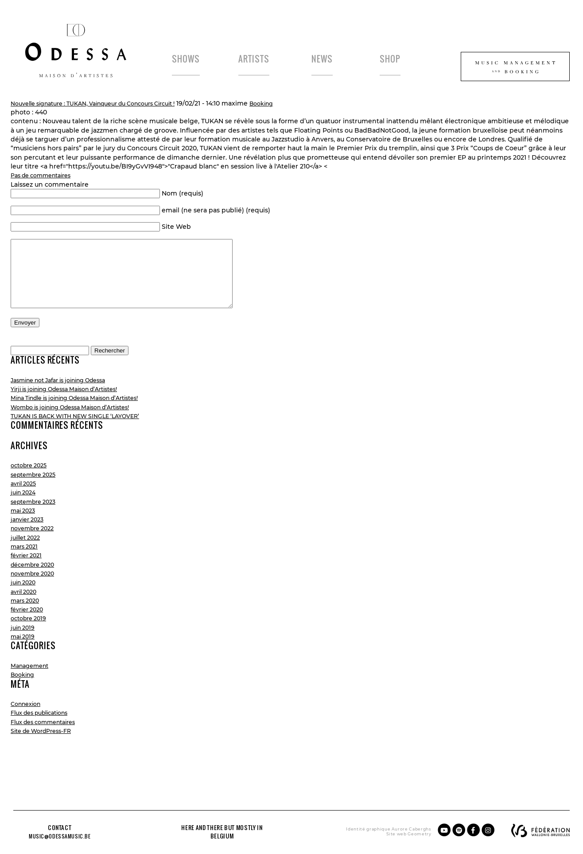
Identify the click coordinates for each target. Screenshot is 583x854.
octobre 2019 (31, 642)
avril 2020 (26, 615)
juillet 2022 (28, 560)
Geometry (399, 833)
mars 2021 (26, 570)
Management (32, 689)
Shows (193, 59)
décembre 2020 (36, 588)
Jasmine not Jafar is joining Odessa (67, 403)
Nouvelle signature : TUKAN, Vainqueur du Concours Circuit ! (106, 113)
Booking (290, 113)
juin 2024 (25, 516)
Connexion (28, 727)
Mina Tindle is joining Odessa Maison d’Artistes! (86, 421)
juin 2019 (24, 650)
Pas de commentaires (46, 185)
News (329, 59)
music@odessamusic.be (64, 835)
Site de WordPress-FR (46, 754)
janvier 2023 (30, 543)
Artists (261, 59)
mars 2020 (27, 623)
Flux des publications (44, 736)
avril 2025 (25, 507)
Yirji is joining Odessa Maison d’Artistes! (74, 412)
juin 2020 (25, 606)
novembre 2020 (36, 596)
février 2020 (29, 633)
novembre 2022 (36, 552)
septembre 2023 (37, 525)
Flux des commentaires (48, 745)
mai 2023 (25, 533)
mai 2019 (24, 660)
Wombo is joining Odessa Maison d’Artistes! (81, 430)
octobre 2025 (31, 489)
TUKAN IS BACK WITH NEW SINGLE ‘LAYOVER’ (83, 439)
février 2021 (29, 579)
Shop (397, 59)
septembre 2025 (37, 497)
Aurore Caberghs (391, 828)
